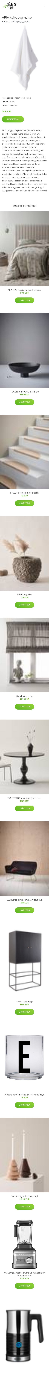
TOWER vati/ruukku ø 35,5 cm (24, 391)
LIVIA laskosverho (24, 696)
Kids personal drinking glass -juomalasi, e (24, 1094)
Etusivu (5, 21)
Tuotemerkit (19, 98)
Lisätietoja (13, 119)
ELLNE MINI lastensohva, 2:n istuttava (24, 899)
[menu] (45, 6)
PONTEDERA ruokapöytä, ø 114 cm (24, 798)
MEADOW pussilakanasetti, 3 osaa (24, 290)
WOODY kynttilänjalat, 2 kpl (24, 1196)
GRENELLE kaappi (24, 1001)
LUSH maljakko (24, 594)
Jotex (28, 98)
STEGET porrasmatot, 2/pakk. (24, 492)
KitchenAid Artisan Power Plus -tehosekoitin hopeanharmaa (24, 1274)
